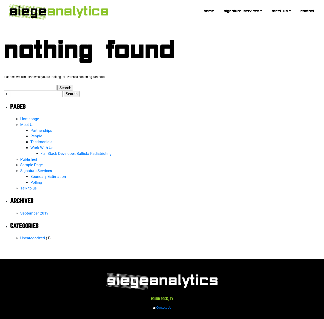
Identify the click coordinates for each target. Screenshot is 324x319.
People (36, 136)
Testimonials (41, 142)
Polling (36, 182)
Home (209, 11)
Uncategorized (32, 238)
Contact (307, 11)
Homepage (29, 119)
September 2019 (34, 213)
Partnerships (41, 130)
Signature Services (241, 11)
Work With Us (41, 147)
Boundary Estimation (48, 176)
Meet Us (280, 11)
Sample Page (31, 165)
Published (28, 159)
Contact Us (162, 307)
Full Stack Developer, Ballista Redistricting (76, 153)
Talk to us (28, 188)
